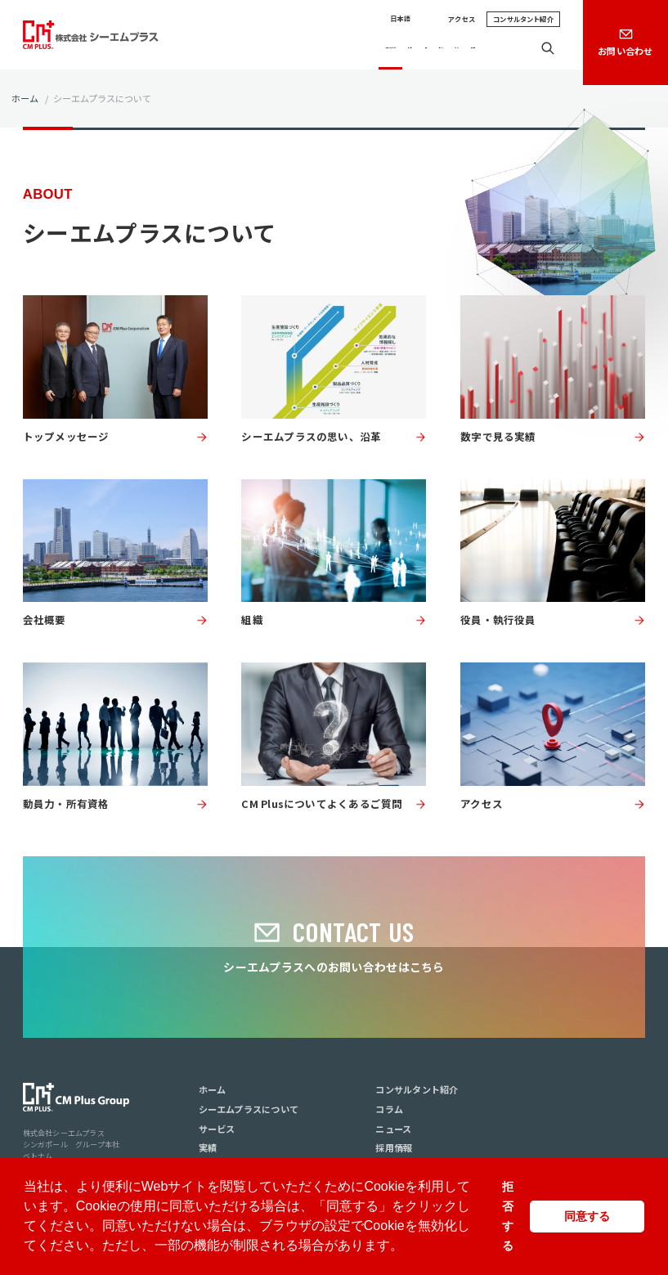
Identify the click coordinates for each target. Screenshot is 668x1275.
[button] (408, 1247)
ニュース (450, 48)
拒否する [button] (507, 1216)
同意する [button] (587, 1216)
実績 (371, 48)
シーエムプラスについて (250, 48)
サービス (331, 48)
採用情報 (499, 48)
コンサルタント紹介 (523, 19)
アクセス (461, 19)
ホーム (24, 98)
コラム (406, 48)
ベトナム (38, 1156)
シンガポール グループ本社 (71, 1144)
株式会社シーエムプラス (64, 1133)
